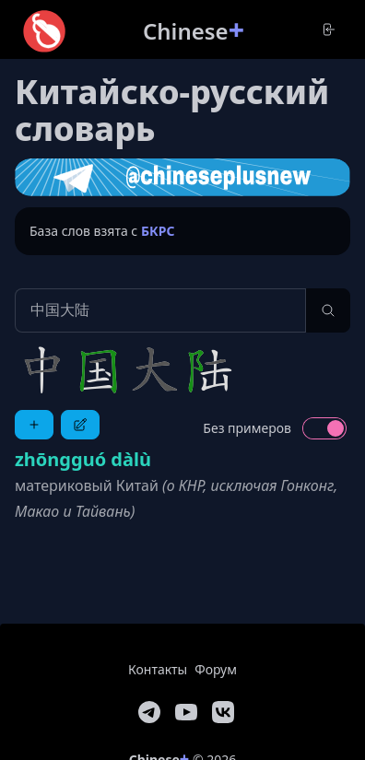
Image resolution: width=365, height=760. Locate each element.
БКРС (158, 231)
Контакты (157, 669)
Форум (215, 669)
